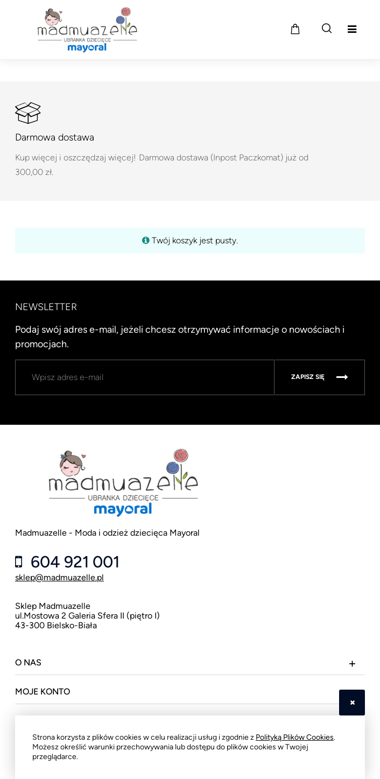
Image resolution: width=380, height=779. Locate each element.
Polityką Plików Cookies (295, 737)
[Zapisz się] (320, 377)
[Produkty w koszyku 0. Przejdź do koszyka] (295, 28)
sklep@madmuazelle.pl (59, 577)
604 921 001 (73, 562)
